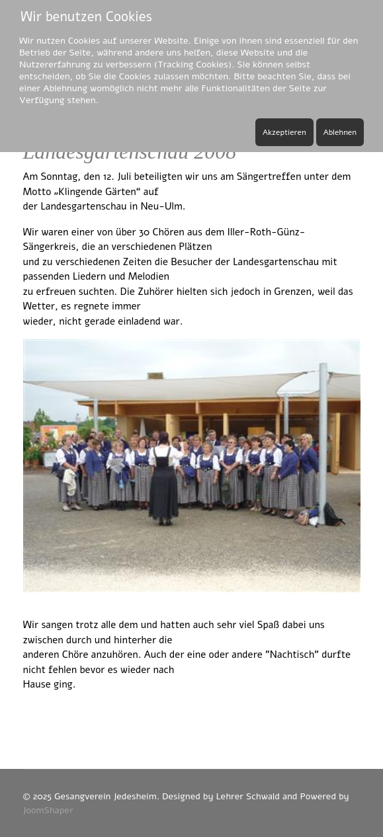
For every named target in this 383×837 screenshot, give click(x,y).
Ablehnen (340, 132)
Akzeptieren (284, 132)
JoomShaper (48, 810)
